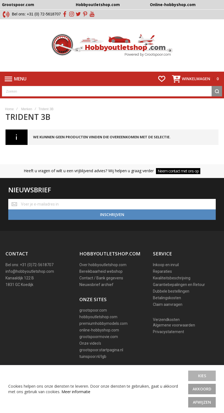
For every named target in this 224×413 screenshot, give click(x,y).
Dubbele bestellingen (171, 291)
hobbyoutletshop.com (98, 317)
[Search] (217, 91)
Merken (26, 109)
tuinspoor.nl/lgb (92, 356)
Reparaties (162, 271)
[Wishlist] (161, 79)
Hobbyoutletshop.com (98, 4)
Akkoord (202, 389)
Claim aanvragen (167, 304)
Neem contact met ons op (178, 171)
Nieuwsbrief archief (96, 284)
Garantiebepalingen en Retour (179, 284)
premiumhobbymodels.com (103, 323)
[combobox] (112, 91)
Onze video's (90, 343)
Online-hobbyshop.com (173, 4)
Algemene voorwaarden (174, 325)
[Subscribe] (112, 214)
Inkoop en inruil (166, 265)
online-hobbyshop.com (99, 330)
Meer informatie (75, 391)
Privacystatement (168, 332)
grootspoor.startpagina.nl (101, 350)
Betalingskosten (167, 298)
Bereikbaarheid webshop (101, 271)
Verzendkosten (166, 319)
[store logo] (112, 45)
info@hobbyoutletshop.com (30, 271)
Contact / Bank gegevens (101, 278)
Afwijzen (202, 402)
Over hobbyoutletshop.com (102, 265)
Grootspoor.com (18, 4)
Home (9, 109)
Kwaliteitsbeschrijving (171, 278)
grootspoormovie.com (98, 336)
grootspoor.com (93, 310)
